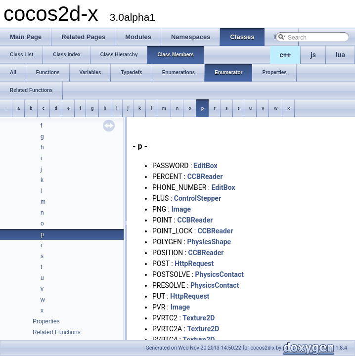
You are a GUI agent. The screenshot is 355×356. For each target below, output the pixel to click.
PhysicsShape (209, 242)
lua (340, 55)
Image (181, 209)
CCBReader (205, 176)
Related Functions (57, 332)
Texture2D (198, 318)
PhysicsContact (219, 274)
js (313, 55)
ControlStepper (198, 198)
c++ (285, 55)
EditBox (206, 166)
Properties (46, 321)
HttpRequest (194, 263)
